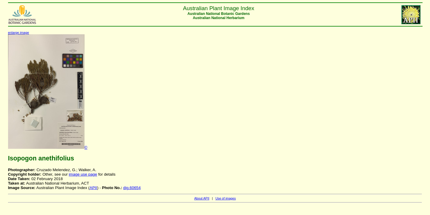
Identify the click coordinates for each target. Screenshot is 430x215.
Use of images (225, 198)
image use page (83, 174)
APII (93, 187)
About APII (201, 198)
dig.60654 (132, 187)
